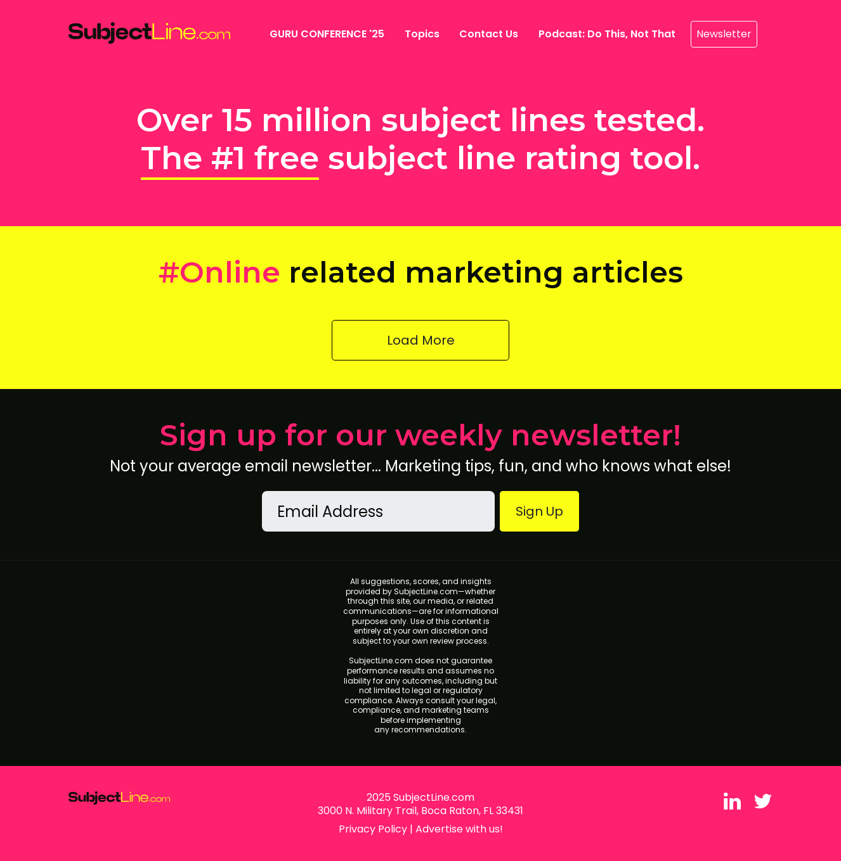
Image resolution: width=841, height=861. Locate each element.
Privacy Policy (373, 829)
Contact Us (488, 34)
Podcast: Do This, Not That (606, 34)
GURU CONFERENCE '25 (329, 33)
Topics (422, 34)
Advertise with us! (459, 829)
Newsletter (724, 34)
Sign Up (539, 511)
